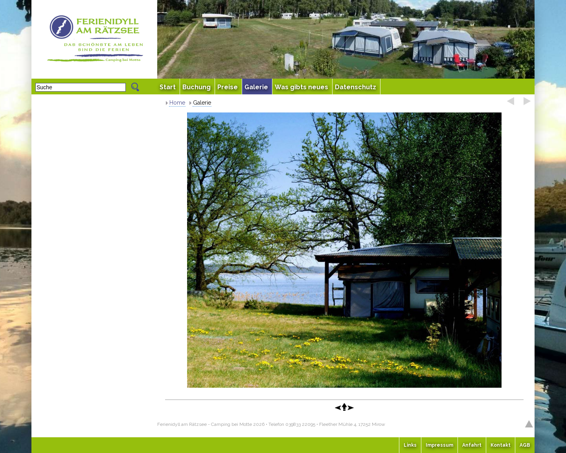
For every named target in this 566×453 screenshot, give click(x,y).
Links (410, 445)
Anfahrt (471, 445)
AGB (525, 445)
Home (177, 102)
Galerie (202, 102)
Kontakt (501, 445)
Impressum (439, 445)
